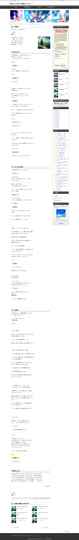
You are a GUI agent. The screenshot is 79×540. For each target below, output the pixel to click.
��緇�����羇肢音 (60, 44)
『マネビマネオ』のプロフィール (61, 220)
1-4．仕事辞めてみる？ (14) (62, 140)
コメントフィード (58, 198)
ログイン (57, 195)
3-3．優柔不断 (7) (60, 155)
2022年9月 (57, 117)
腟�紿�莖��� (59, 51)
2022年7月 (57, 120)
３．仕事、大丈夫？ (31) (60, 150)
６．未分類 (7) (58, 189)
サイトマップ (39, 6)
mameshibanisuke (65, 67)
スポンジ (39, 514)
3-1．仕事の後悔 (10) (61, 152)
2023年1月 (57, 110)
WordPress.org (58, 200)
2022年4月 (57, 125)
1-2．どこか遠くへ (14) (61, 136)
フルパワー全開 (16, 527)
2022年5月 (57, 123)
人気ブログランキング (51, 6)
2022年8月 (57, 118)
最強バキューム (20, 514)
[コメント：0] (47, 498)
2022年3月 (57, 127)
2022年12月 (57, 112)
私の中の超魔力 (20, 508)
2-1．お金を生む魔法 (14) (62, 143)
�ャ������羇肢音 (60, 45)
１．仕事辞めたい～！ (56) (60, 133)
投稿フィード (57, 196)
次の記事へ (47, 486)
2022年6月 (57, 122)
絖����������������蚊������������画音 (60, 47)
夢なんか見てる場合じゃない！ (21, 4)
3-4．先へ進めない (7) (61, 157)
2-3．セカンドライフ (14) (62, 147)
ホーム (16, 6)
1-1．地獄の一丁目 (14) (61, 135)
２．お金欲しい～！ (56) (60, 141)
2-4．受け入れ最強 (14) (61, 148)
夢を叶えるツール (28, 6)
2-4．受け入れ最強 (41, 498)
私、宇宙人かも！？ (42, 508)
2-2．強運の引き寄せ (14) (62, 145)
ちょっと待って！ (41, 520)
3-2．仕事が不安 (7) (60, 153)
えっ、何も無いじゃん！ (22, 520)
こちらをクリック (61, 104)
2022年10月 (57, 115)
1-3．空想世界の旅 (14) (61, 138)
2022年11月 (57, 113)
